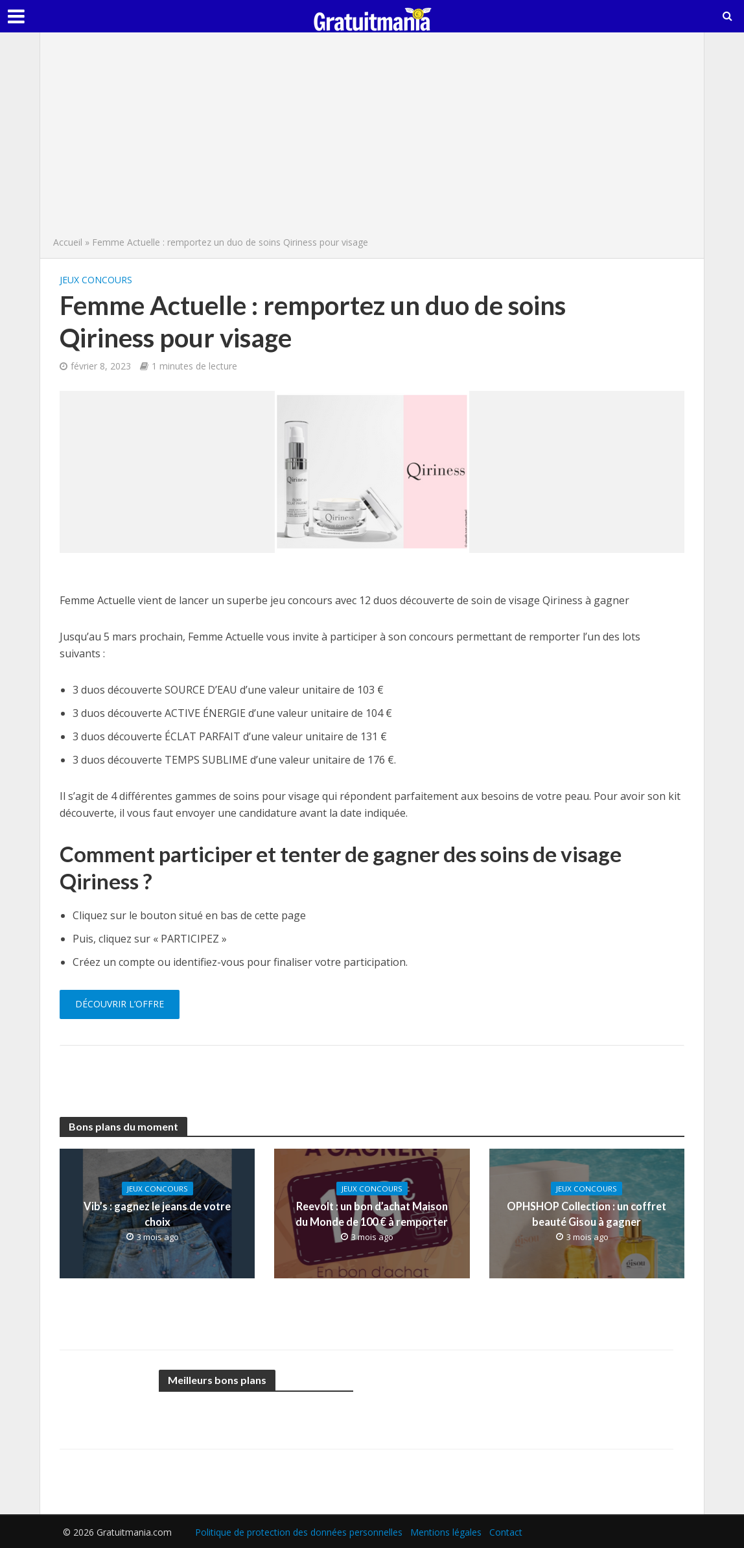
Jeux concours (96, 280)
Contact (505, 1532)
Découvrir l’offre (119, 1004)
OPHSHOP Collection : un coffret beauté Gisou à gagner (586, 1214)
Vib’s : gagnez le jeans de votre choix (157, 1214)
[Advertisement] (372, 137)
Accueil (67, 242)
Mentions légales (446, 1532)
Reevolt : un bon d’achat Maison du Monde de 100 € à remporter (372, 1214)
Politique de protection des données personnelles (298, 1532)
